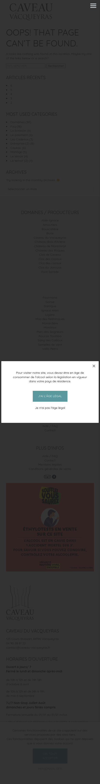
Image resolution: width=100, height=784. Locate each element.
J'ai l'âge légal (50, 396)
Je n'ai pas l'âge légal (50, 408)
